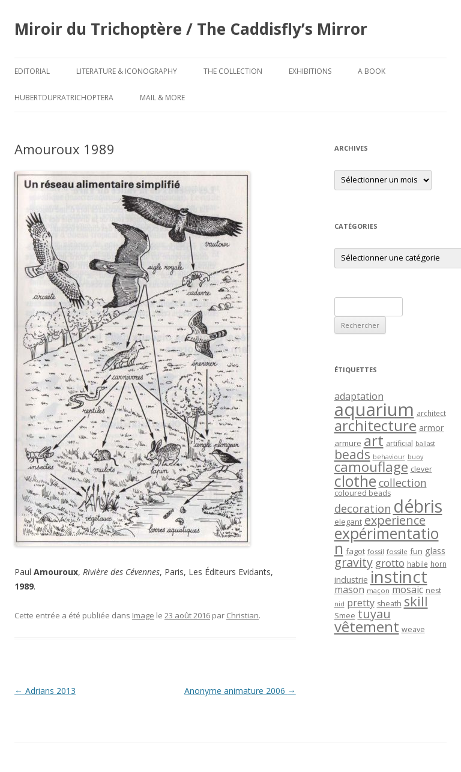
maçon (378, 590)
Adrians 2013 (45, 690)
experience (395, 520)
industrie (351, 579)
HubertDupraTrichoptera (63, 97)
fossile (397, 551)
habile (417, 563)
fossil (375, 551)
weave (413, 629)
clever (421, 469)
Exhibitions (310, 71)
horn (438, 563)
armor (431, 427)
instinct (398, 576)
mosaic (407, 589)
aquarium (374, 409)
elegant (348, 521)
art (374, 440)
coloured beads (362, 493)
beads (352, 454)
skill (416, 601)
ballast (425, 443)
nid (339, 604)
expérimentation (386, 540)
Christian (242, 615)
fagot (355, 551)
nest (433, 590)
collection (403, 482)
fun (416, 551)
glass (435, 550)
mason (349, 589)
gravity (353, 562)
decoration (362, 508)
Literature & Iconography (126, 71)
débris (417, 506)
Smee (344, 616)
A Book (371, 71)
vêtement (366, 626)
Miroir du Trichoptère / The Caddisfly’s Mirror (190, 29)
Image (143, 615)
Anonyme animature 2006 (240, 690)
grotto (390, 563)
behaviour (389, 457)
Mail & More (162, 97)
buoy (415, 457)
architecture (375, 425)
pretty (361, 602)
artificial (399, 443)
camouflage (371, 466)
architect (431, 413)
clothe (355, 481)
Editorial (32, 71)
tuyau (374, 614)
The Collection (232, 71)
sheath (389, 604)
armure (347, 443)
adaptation (359, 396)
